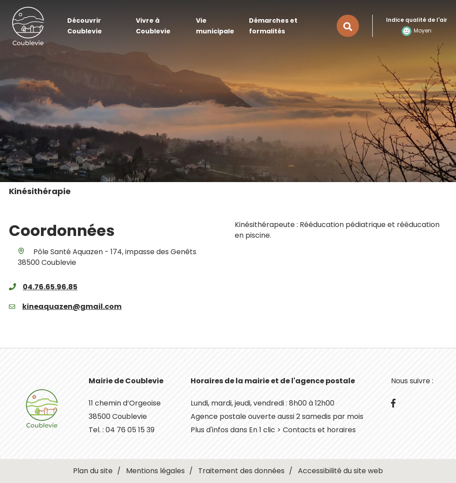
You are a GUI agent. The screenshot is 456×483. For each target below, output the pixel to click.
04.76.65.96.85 (50, 287)
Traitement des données (241, 471)
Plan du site (93, 471)
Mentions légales (155, 471)
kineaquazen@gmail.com (72, 306)
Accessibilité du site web (340, 471)
